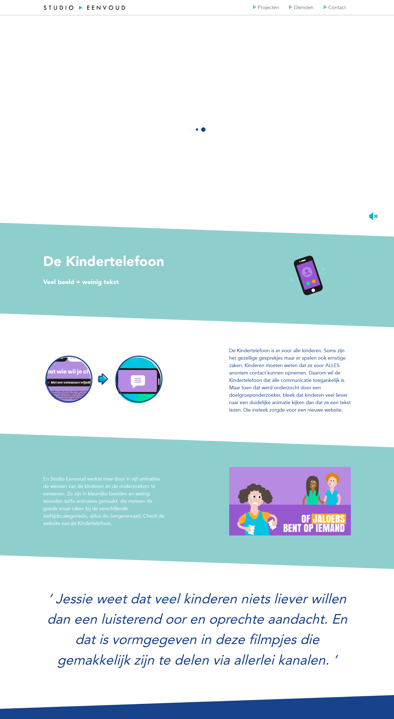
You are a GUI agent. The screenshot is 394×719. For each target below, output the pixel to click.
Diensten (301, 7)
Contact (334, 7)
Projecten (266, 7)
